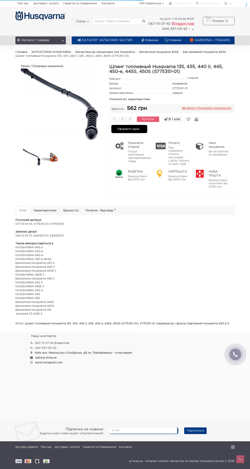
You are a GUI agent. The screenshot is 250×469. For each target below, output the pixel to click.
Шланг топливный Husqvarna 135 (48, 323)
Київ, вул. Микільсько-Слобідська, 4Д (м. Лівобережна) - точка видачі (83, 353)
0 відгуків (193, 78)
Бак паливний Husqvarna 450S (204, 52)
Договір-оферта (26, 447)
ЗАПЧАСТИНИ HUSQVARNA (51, 52)
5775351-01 (147, 323)
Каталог (40, 39)
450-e (99, 323)
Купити (148, 119)
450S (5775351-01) (125, 323)
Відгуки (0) (71, 210)
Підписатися (195, 431)
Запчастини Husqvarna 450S (159, 52)
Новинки (150, 40)
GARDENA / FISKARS (210, 40)
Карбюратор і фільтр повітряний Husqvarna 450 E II (192, 323)
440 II (83, 323)
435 (75, 323)
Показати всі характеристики (129, 99)
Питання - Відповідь (101, 210)
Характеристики (45, 210)
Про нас (23, 3)
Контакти (108, 3)
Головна (21, 52)
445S (108, 323)
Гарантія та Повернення (80, 3)
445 (91, 323)
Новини (173, 40)
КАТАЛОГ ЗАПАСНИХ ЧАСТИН (105, 40)
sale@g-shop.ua (45, 358)
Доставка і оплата (46, 3)
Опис (23, 210)
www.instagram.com (48, 362)
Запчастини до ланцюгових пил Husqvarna (105, 52)
